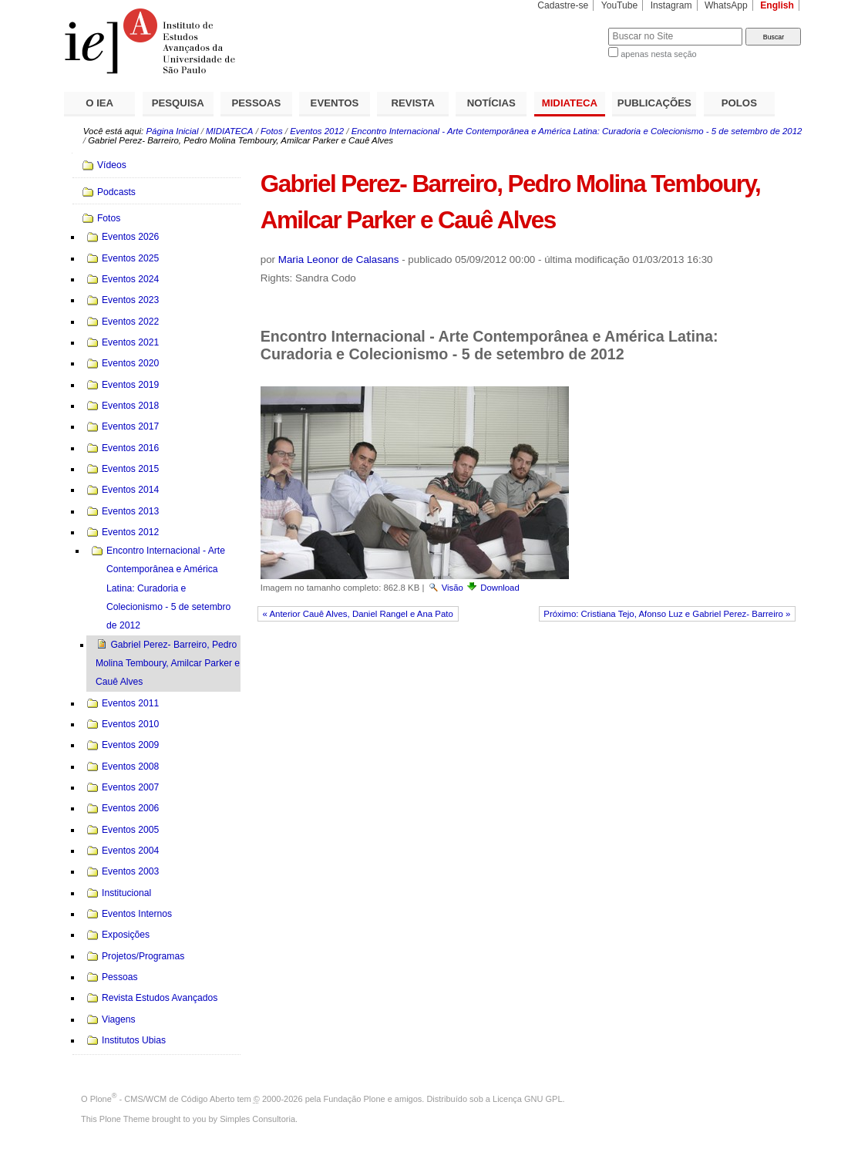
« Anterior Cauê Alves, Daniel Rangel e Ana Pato (358, 613)
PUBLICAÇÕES (654, 103)
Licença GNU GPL (527, 1099)
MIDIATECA (569, 103)
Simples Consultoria (257, 1119)
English (777, 5)
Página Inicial (172, 131)
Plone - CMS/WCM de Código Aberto (162, 1099)
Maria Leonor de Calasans (338, 259)
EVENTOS (335, 103)
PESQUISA (178, 103)
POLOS (739, 103)
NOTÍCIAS (491, 103)
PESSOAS (256, 103)
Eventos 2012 (317, 131)
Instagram (671, 5)
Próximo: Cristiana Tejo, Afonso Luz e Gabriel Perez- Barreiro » (666, 613)
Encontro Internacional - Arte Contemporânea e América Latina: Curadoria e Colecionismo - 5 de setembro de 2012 (577, 131)
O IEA (99, 103)
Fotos (272, 131)
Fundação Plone (354, 1099)
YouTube (619, 5)
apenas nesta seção (658, 54)
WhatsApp (726, 5)
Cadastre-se (562, 5)
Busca (570, 27)
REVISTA (413, 103)
